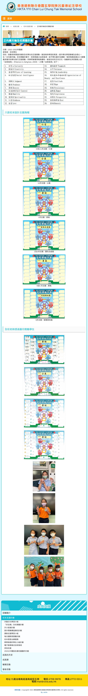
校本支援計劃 (28, 26)
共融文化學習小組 (11, 622)
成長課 (6, 660)
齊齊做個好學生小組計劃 (14, 642)
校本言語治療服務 (11, 639)
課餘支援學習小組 (11, 633)
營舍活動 (7, 669)
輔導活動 (7, 665)
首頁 (7, 26)
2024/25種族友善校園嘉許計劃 (16, 651)
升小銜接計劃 (9, 627)
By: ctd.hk (44, 692)
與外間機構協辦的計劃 (13, 630)
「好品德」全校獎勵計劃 (14, 624)
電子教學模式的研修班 (13, 645)
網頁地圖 (17, 690)
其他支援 (7, 648)
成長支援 (16, 26)
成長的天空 (8, 655)
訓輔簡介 (7, 613)
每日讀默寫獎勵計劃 (12, 636)
